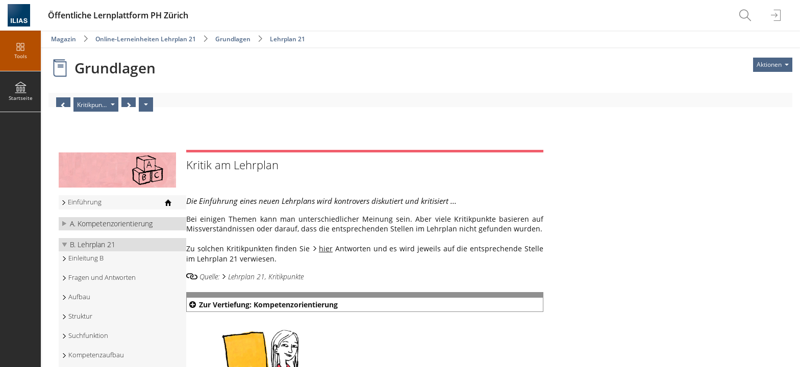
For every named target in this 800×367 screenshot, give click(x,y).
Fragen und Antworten (102, 277)
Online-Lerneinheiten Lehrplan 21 (145, 39)
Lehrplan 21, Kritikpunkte (266, 276)
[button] (122, 223)
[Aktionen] (146, 104)
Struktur (80, 316)
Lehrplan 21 (287, 39)
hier (326, 248)
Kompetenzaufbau (96, 355)
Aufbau (79, 297)
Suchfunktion (88, 335)
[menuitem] (746, 15)
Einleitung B (86, 258)
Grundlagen (233, 39)
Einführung (85, 202)
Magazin (63, 39)
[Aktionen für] (772, 65)
